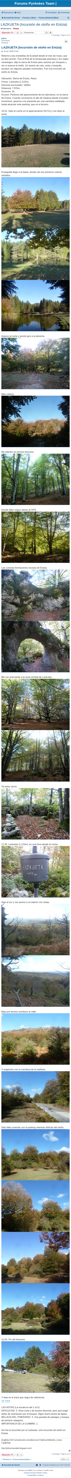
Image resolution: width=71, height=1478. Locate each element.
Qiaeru (45, 1473)
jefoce (4, 38)
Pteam (16, 28)
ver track (5, 1400)
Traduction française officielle (32, 1473)
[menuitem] (17, 12)
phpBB (29, 1470)
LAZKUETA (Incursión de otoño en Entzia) (34, 24)
